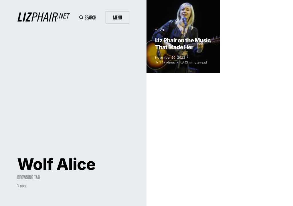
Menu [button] (117, 17)
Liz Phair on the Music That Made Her (183, 44)
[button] (87, 17)
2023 (159, 30)
